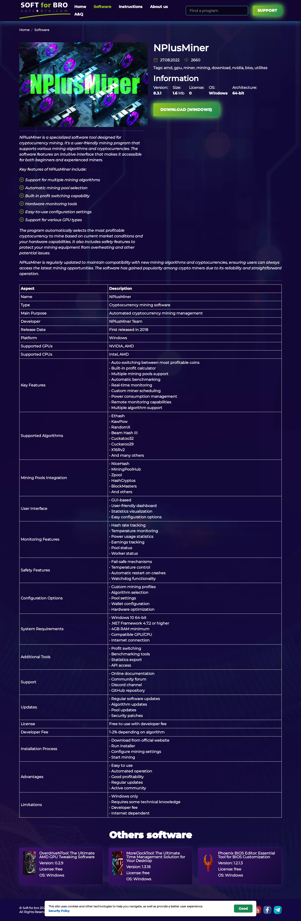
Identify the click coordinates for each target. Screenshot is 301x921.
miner (189, 68)
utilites (260, 68)
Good (243, 908)
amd (168, 68)
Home (80, 6)
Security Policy (59, 910)
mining (203, 68)
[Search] (243, 10)
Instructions (131, 6)
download (221, 68)
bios (249, 68)
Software (102, 6)
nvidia (237, 68)
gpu (178, 68)
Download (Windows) (186, 109)
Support (267, 10)
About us (159, 6)
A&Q (78, 14)
